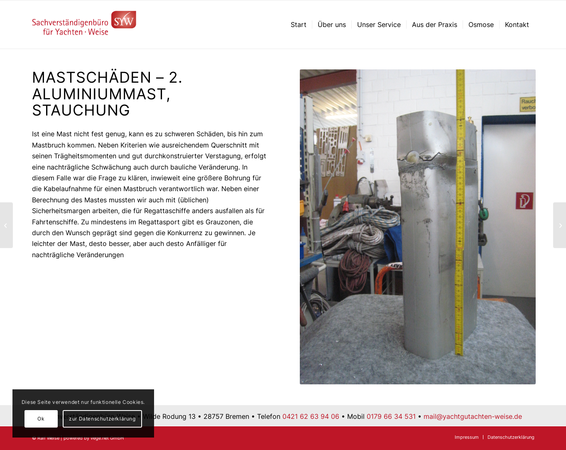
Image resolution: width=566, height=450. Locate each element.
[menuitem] (298, 24)
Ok (40, 419)
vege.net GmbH (107, 438)
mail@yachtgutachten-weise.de (473, 416)
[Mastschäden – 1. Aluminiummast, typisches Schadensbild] (6, 225)
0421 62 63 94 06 (310, 416)
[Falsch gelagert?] (559, 225)
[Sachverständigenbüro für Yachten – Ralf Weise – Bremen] (84, 24)
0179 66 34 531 (391, 416)
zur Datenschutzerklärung (102, 419)
